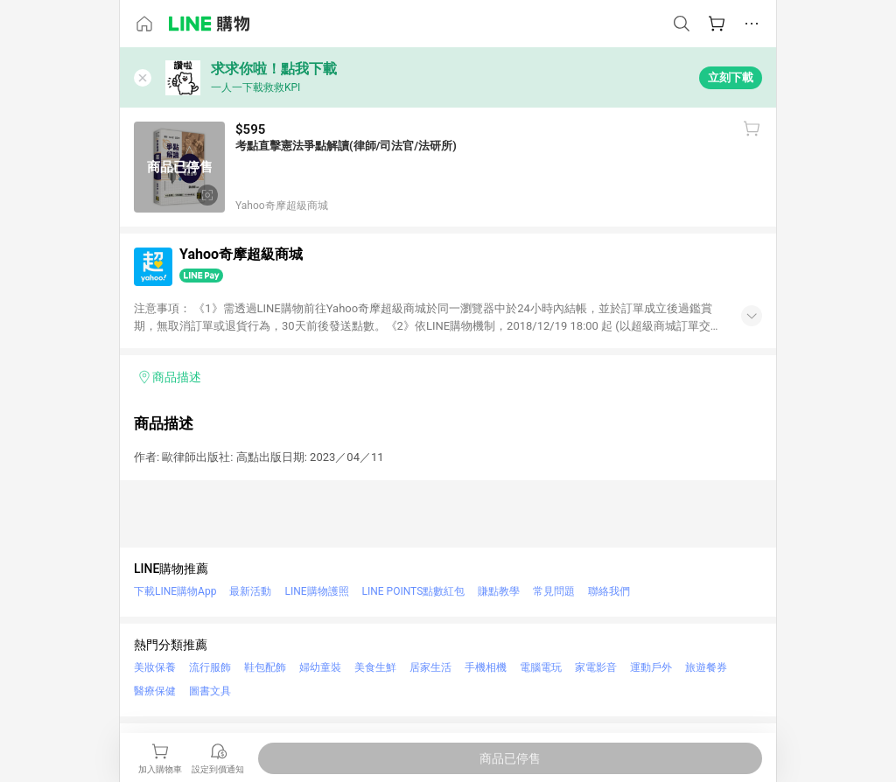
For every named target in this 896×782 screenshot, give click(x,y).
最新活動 (250, 591)
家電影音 (596, 667)
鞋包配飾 (265, 667)
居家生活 (431, 667)
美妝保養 (155, 667)
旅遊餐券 (706, 667)
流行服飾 (210, 667)
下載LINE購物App (175, 591)
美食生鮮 (375, 667)
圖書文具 (210, 691)
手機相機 (486, 667)
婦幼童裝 (320, 667)
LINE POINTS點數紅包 (414, 591)
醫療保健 (155, 691)
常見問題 (554, 591)
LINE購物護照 (316, 591)
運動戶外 (651, 667)
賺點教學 (499, 591)
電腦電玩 (541, 667)
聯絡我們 (609, 591)
